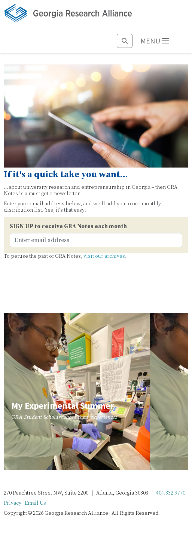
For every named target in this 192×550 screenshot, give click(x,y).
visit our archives (104, 256)
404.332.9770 (170, 493)
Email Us (35, 503)
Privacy (12, 503)
